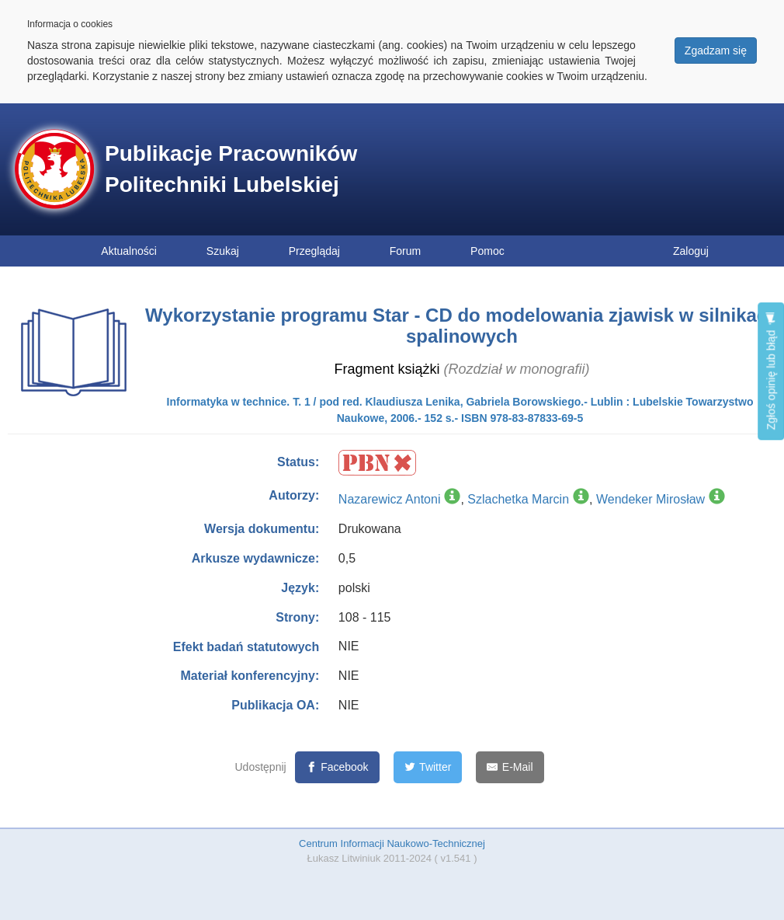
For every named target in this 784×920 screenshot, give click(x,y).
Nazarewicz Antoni (389, 499)
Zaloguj (691, 251)
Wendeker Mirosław (650, 499)
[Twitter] (428, 767)
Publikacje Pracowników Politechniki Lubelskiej (231, 169)
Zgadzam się (716, 50)
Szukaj (222, 251)
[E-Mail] (509, 767)
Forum (405, 251)
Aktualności (129, 251)
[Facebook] (337, 767)
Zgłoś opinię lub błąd (771, 371)
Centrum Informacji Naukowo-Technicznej (392, 843)
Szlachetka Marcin (518, 499)
